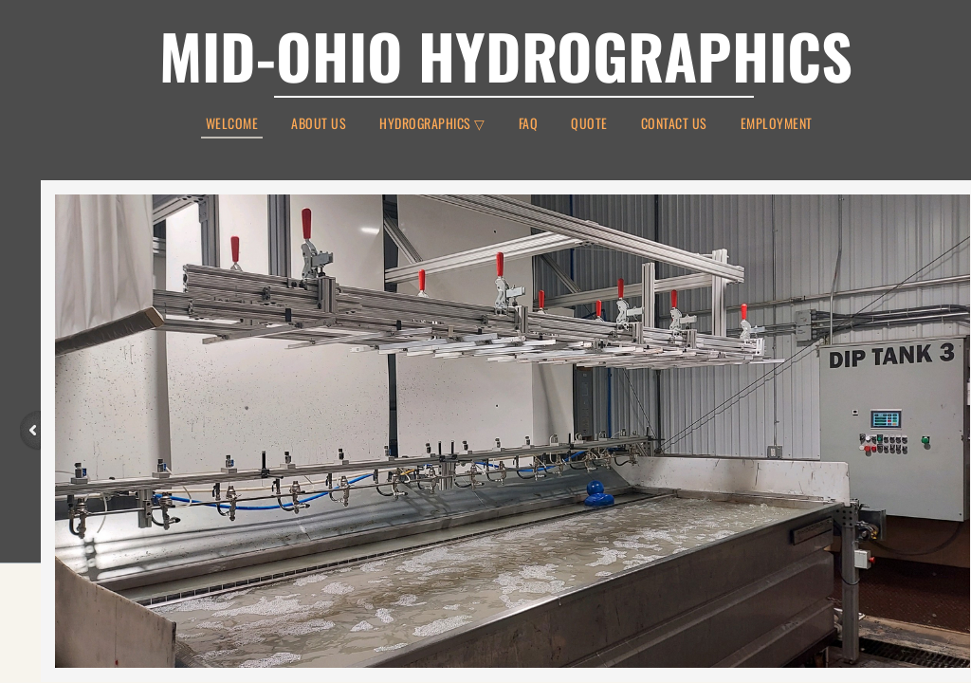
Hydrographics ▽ (432, 124)
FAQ (529, 124)
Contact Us (674, 124)
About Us (318, 124)
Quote (589, 124)
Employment (777, 124)
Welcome (232, 124)
